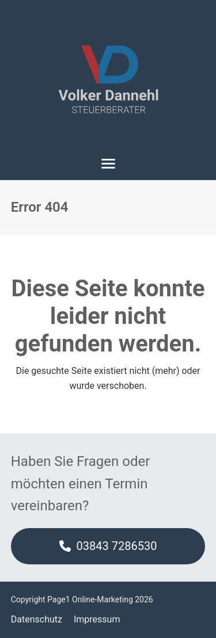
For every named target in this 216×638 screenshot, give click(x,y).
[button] (108, 164)
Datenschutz (36, 619)
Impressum (97, 619)
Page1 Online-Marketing (90, 599)
